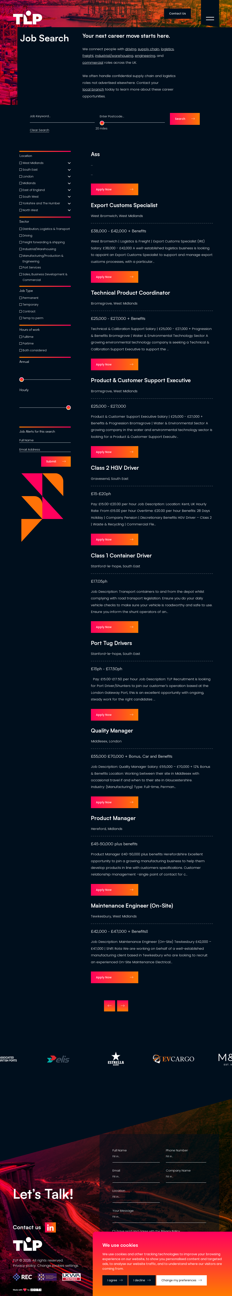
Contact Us (177, 13)
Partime (28, 343)
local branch (93, 89)
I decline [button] (139, 1280)
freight (88, 55)
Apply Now (104, 189)
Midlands (29, 183)
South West (31, 197)
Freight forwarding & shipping (44, 242)
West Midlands (33, 163)
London (28, 176)
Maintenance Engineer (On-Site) (132, 905)
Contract (29, 311)
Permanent (30, 298)
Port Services (32, 267)
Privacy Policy (170, 1231)
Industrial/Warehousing (39, 249)
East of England (34, 190)
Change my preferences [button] (178, 1280)
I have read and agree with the (138, 1231)
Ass (95, 154)
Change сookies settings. (58, 1265)
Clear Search (39, 130)
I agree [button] (112, 1280)
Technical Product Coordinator (130, 292)
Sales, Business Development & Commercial (45, 277)
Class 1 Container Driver (121, 555)
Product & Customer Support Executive (141, 380)
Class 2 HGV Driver (115, 467)
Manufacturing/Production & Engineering (43, 258)
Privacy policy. (24, 1265)
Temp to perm (33, 318)
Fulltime (28, 337)
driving (130, 49)
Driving (27, 236)
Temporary (30, 305)
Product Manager (113, 818)
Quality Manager (112, 730)
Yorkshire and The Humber (41, 203)
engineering (145, 55)
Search (180, 119)
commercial (92, 62)
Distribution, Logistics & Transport (46, 229)
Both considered (35, 350)
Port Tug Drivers (111, 643)
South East (30, 170)
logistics (167, 49)
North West (30, 210)
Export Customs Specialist (124, 205)
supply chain (148, 49)
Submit (51, 461)
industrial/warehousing (114, 55)
